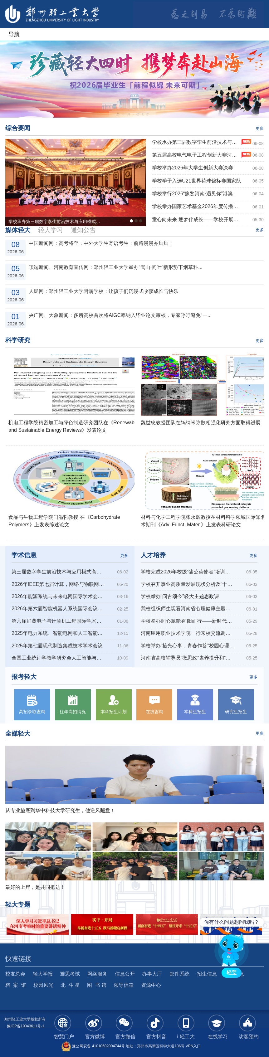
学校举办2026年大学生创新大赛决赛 (192, 167)
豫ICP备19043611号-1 (25, 1026)
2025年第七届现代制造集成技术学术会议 (57, 645)
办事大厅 (152, 974)
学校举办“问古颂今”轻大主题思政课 (180, 596)
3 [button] (134, 106)
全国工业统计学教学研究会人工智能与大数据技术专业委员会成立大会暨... (58, 657)
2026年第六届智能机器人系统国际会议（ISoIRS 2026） (58, 608)
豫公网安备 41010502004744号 (93, 1046)
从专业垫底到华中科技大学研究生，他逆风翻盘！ (60, 810)
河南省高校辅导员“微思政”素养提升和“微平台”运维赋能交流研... (187, 657)
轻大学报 (43, 974)
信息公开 (125, 974)
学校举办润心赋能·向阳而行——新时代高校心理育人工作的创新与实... (187, 621)
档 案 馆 (15, 985)
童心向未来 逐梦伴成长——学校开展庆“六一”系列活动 (196, 219)
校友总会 (15, 974)
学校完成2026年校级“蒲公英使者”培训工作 (187, 571)
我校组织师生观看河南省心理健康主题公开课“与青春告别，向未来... (187, 608)
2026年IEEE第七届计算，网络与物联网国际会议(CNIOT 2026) (58, 584)
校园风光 (43, 985)
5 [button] (148, 106)
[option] (134, 79)
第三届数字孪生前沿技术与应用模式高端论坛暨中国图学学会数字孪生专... (58, 571)
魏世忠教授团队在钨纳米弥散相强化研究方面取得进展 (201, 422)
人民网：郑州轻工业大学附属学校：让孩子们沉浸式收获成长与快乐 (104, 291)
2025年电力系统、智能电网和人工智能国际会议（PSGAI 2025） (58, 633)
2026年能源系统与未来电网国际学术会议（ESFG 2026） (58, 596)
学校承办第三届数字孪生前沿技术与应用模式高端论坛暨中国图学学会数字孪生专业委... (196, 142)
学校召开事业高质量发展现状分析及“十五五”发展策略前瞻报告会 (187, 584)
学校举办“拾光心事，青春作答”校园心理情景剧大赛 (187, 645)
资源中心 (151, 985)
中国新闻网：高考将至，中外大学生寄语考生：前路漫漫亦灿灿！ (101, 243)
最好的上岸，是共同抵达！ (35, 887)
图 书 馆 (96, 985)
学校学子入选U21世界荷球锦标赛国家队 (196, 180)
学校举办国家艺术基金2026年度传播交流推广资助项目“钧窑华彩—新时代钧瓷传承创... (196, 206)
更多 (260, 128)
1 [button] (120, 106)
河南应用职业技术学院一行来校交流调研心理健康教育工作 (187, 633)
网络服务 (97, 974)
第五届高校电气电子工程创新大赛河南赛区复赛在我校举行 (196, 155)
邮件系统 (179, 974)
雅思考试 (70, 974)
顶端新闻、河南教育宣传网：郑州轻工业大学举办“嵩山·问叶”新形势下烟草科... (115, 267)
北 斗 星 (70, 985)
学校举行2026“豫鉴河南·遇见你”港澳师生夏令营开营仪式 (196, 193)
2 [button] (127, 106)
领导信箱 (124, 985)
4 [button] (141, 106)
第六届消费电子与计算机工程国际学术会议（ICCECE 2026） (58, 621)
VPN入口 (193, 1046)
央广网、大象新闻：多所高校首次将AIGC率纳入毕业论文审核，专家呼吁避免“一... (120, 315)
